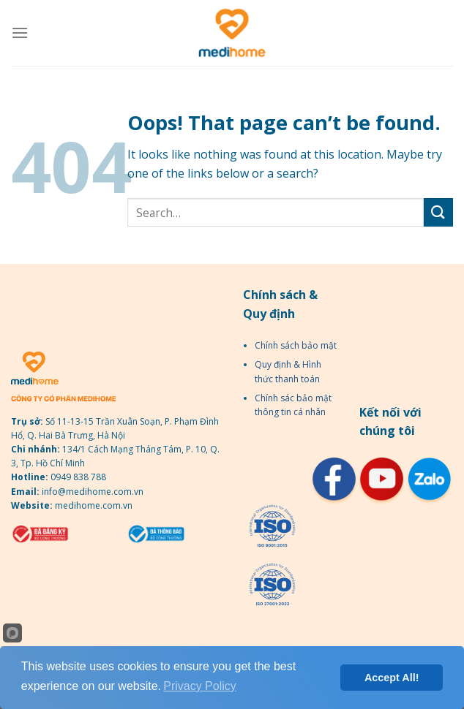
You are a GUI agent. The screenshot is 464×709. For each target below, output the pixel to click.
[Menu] (20, 32)
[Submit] (438, 212)
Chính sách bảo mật (296, 345)
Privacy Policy (199, 686)
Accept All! (391, 677)
